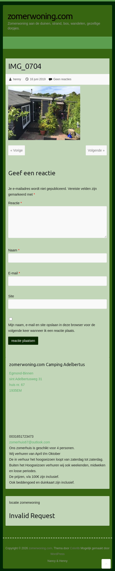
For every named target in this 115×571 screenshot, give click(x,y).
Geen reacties (62, 79)
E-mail (14, 273)
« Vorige (16, 150)
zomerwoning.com (40, 16)
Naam (13, 250)
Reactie (15, 203)
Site (11, 296)
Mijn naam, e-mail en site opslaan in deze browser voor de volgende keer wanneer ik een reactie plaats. (51, 328)
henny (17, 79)
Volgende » (96, 150)
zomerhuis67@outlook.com (29, 442)
